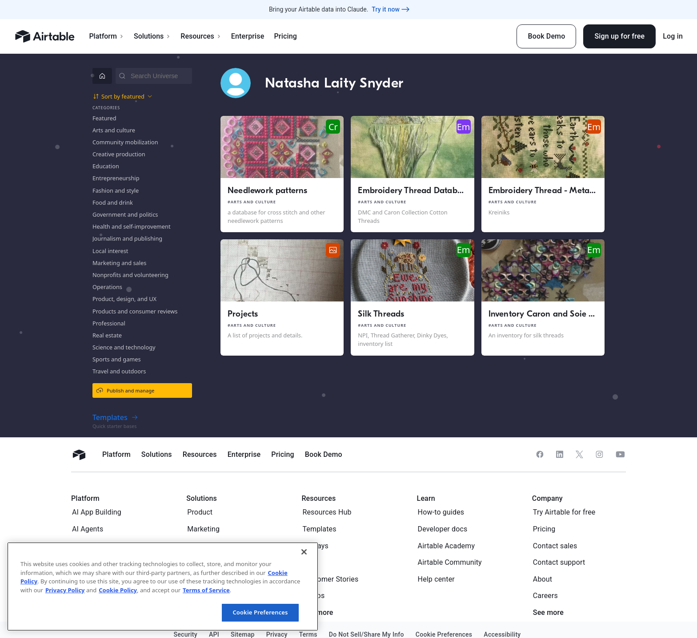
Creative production (118, 154)
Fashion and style (115, 190)
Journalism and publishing (127, 238)
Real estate (107, 335)
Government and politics (125, 214)
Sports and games (116, 359)
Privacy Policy (65, 590)
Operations (107, 287)
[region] (162, 586)
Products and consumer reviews (134, 311)
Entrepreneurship (116, 178)
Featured (104, 118)
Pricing (285, 36)
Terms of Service (206, 590)
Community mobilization (125, 142)
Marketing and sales (119, 263)
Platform (106, 36)
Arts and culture (113, 130)
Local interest (110, 251)
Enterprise (247, 36)
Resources (200, 36)
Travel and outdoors (119, 371)
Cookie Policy (118, 590)
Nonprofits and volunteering (130, 275)
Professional (108, 323)
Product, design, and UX (124, 299)
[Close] (304, 552)
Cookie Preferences (260, 612)
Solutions (152, 36)
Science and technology (124, 347)
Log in (673, 36)
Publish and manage (125, 390)
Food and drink (112, 202)
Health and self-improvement (131, 226)
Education (105, 166)
